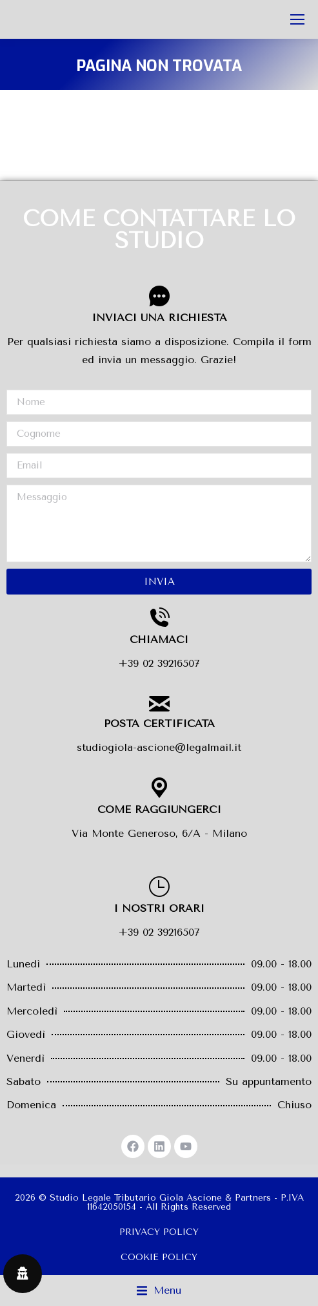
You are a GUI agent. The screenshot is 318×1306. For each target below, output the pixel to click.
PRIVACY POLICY (159, 1232)
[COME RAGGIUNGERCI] (159, 787)
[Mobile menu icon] (297, 19)
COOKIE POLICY (159, 1257)
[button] (159, 1290)
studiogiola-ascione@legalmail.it (159, 747)
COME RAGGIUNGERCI (159, 809)
